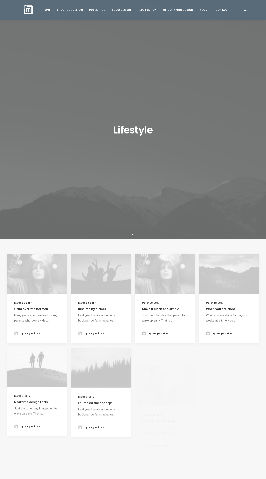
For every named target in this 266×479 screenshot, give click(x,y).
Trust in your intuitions (151, 423)
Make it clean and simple (160, 142)
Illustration (145, 10)
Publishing (96, 10)
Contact (221, 10)
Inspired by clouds (92, 141)
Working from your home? (154, 429)
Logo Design (120, 10)
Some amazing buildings (153, 436)
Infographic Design (177, 10)
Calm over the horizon (31, 141)
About (203, 10)
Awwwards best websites (153, 448)
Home (45, 10)
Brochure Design (68, 10)
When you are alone (221, 147)
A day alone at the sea (151, 442)
